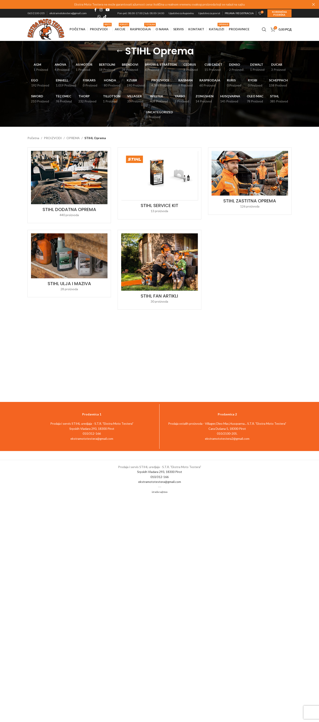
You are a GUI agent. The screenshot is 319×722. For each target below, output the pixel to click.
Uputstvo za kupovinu (181, 13)
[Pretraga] (264, 29)
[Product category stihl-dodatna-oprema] (69, 185)
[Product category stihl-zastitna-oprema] (250, 181)
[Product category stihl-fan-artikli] (159, 269)
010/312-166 (159, 477)
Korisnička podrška (279, 13)
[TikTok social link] (105, 16)
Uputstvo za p (206, 13)
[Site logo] (45, 29)
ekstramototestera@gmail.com (68, 13)
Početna (33, 138)
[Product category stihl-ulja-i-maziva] (69, 263)
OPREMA (73, 138)
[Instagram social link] (101, 10)
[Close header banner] (313, 4)
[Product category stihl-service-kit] (159, 183)
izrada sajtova (159, 491)
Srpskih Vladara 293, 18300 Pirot (159, 472)
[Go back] (119, 51)
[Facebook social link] (95, 10)
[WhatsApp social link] (99, 16)
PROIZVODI (53, 138)
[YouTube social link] (107, 10)
